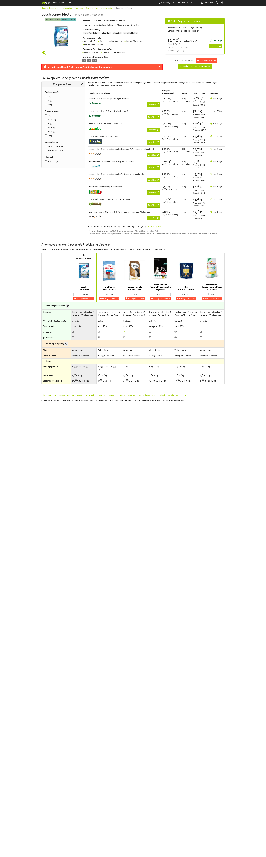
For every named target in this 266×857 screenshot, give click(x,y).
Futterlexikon (91, 395)
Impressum (112, 395)
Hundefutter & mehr (187, 3)
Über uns (101, 395)
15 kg (50, 104)
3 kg (50, 100)
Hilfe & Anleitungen (49, 395)
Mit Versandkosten (55, 146)
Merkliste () (166, 3)
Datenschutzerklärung (127, 395)
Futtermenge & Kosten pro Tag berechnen (78, 67)
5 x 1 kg (51, 131)
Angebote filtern (61, 84)
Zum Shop (216, 46)
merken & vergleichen (183, 60)
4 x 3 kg (51, 127)
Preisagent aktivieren (206, 60)
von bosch (79, 8)
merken (83, 294)
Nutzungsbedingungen (146, 395)
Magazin (80, 395)
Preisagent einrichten (83, 298)
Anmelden (207, 3)
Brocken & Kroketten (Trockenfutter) (99, 8)
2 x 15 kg (52, 119)
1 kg (49, 96)
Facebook (161, 395)
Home (43, 8)
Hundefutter (54, 8)
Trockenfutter (67, 8)
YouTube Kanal (173, 395)
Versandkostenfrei (55, 150)
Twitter (184, 395)
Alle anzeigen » (154, 226)
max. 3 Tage (53, 161)
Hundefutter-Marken (67, 395)
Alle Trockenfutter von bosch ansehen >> (194, 66)
